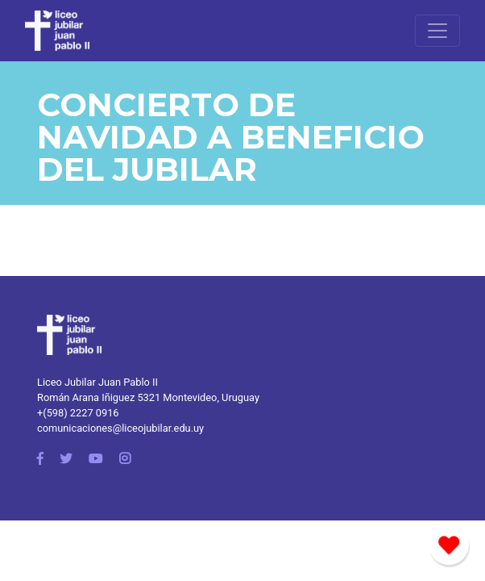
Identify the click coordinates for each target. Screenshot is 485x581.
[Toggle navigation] (437, 31)
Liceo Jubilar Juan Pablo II (97, 382)
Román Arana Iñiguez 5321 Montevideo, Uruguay (148, 397)
